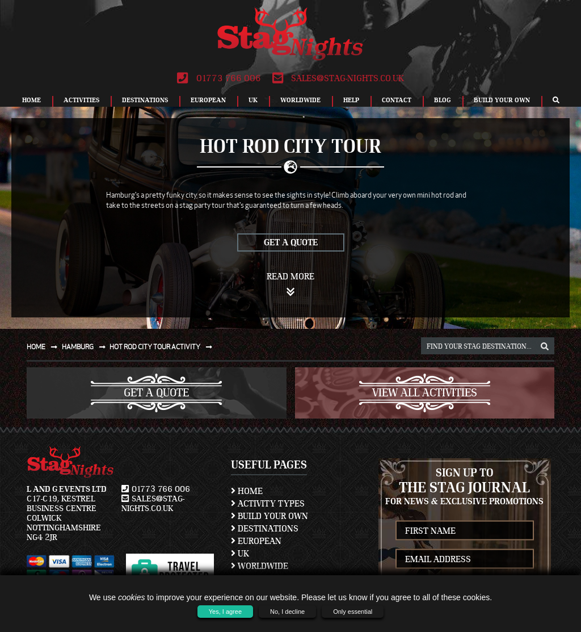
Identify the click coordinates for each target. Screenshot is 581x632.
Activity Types (268, 504)
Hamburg (86, 346)
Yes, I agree (225, 611)
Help (351, 100)
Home (31, 100)
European (208, 100)
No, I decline (287, 611)
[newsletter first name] (464, 531)
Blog (442, 100)
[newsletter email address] (464, 559)
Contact (396, 100)
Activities (81, 100)
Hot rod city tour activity (163, 346)
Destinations (145, 100)
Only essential (352, 611)
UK (253, 100)
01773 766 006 (218, 78)
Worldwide (300, 100)
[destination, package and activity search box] (487, 345)
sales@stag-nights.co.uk (338, 78)
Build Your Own (502, 100)
